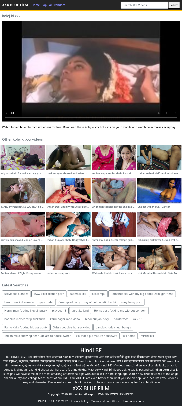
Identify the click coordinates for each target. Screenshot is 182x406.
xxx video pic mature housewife (96, 336)
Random (59, 5)
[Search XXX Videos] (144, 5)
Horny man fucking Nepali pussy (25, 311)
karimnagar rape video (65, 319)
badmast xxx (77, 294)
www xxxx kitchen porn (49, 294)
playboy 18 (59, 311)
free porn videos (133, 401)
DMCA (42, 401)
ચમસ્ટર (137, 319)
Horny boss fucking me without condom (120, 311)
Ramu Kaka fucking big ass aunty (25, 327)
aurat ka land (80, 311)
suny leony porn (131, 302)
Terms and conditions (105, 401)
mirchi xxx (147, 336)
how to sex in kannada (19, 302)
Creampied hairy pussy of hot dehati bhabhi (87, 302)
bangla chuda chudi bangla (113, 327)
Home (36, 5)
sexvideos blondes (16, 294)
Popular (47, 5)
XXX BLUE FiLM (15, 4)
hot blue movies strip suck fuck (24, 319)
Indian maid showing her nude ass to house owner (37, 336)
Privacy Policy (79, 401)
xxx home (128, 336)
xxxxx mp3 (98, 294)
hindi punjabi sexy (97, 319)
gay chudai (46, 302)
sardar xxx (121, 319)
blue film (68, 357)
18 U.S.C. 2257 (58, 401)
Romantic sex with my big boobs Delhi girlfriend (142, 294)
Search (174, 5)
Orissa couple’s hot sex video (71, 327)
